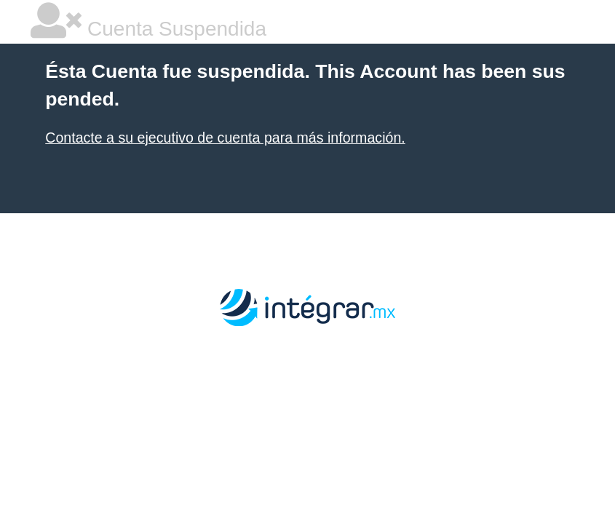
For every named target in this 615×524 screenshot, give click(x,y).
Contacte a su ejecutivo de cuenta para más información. (225, 138)
